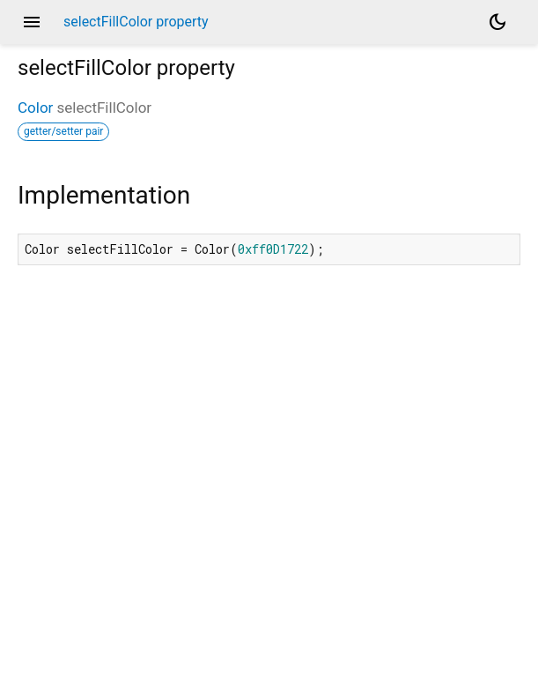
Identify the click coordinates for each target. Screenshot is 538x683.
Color (35, 107)
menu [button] (31, 22)
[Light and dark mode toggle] (497, 22)
